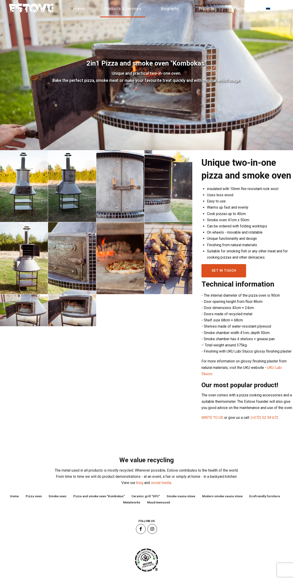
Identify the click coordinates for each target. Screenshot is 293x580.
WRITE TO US (215, 417)
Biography (170, 8)
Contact (241, 8)
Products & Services (122, 8)
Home (78, 8)
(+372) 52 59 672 (267, 417)
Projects (206, 8)
